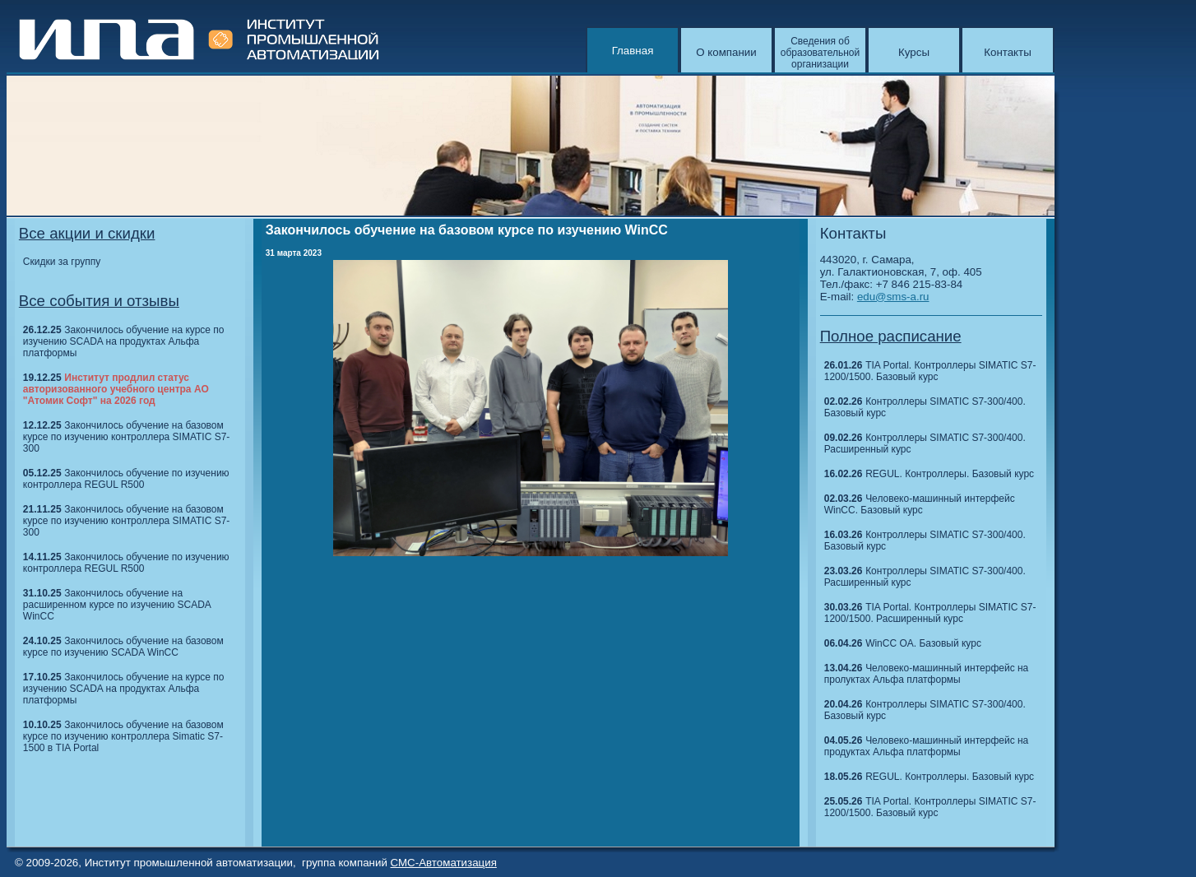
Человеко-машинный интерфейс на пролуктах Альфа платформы (926, 673)
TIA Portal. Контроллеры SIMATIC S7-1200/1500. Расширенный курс (930, 612)
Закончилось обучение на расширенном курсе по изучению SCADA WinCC (117, 604)
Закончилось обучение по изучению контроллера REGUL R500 (126, 478)
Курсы (913, 52)
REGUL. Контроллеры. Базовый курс (949, 474)
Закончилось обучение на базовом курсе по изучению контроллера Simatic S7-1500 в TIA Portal (123, 736)
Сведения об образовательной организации (820, 52)
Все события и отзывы (99, 300)
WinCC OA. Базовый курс (923, 643)
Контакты (1007, 52)
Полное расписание (891, 336)
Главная (633, 50)
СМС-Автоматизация (444, 862)
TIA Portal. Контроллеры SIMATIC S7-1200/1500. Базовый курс (930, 371)
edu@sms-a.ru (893, 296)
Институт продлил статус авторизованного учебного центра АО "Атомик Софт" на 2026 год (116, 389)
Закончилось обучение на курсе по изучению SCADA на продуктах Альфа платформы (124, 341)
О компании (726, 52)
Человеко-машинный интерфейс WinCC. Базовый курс (919, 504)
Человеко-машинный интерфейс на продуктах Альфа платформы (926, 746)
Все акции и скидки (87, 233)
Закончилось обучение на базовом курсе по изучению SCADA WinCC (123, 646)
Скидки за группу (61, 261)
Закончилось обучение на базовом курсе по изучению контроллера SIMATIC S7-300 (126, 437)
